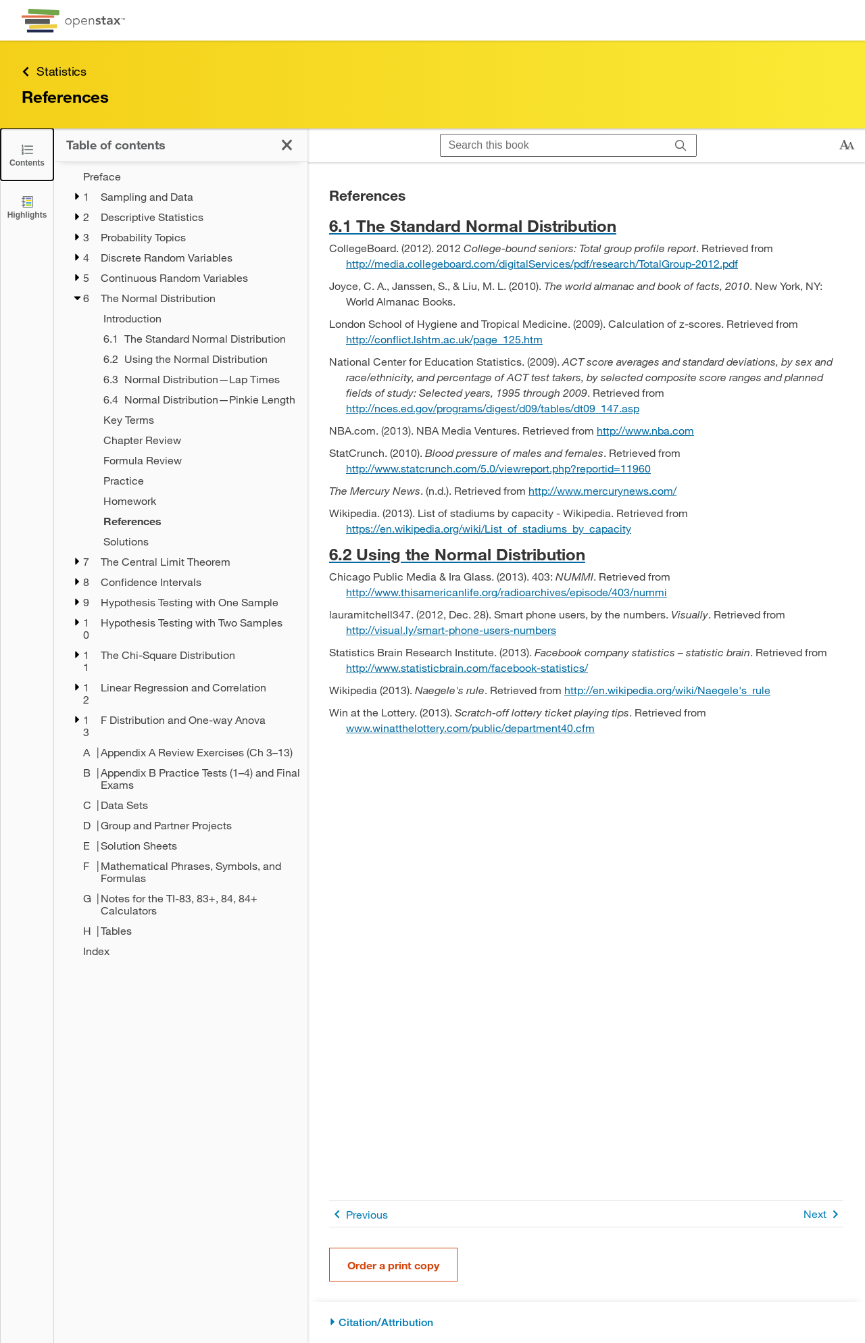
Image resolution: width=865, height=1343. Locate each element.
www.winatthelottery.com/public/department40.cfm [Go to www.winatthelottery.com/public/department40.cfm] (470, 727)
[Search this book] (553, 145)
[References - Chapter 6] (196, 521)
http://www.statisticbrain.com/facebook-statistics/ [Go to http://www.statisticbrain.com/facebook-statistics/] (467, 667)
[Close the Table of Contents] (27, 154)
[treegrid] (180, 563)
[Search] (681, 145)
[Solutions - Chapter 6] (196, 541)
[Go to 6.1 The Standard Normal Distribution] (586, 225)
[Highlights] (27, 206)
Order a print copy (393, 1265)
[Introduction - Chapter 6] (196, 318)
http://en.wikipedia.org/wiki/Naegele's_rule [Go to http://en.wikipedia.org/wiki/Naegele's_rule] (667, 689)
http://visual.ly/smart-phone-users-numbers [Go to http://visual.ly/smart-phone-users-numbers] (451, 629)
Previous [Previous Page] (358, 1214)
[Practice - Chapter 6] (196, 480)
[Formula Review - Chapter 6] (196, 460)
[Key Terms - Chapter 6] (196, 420)
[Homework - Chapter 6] (196, 501)
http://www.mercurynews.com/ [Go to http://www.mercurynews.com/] (602, 490)
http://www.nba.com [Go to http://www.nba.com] (645, 430)
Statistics (54, 71)
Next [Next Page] (823, 1214)
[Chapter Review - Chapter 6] (196, 440)
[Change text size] (847, 145)
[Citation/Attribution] (586, 1322)
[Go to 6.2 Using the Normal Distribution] (586, 554)
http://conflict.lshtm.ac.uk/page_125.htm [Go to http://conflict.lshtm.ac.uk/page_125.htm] (444, 339)
